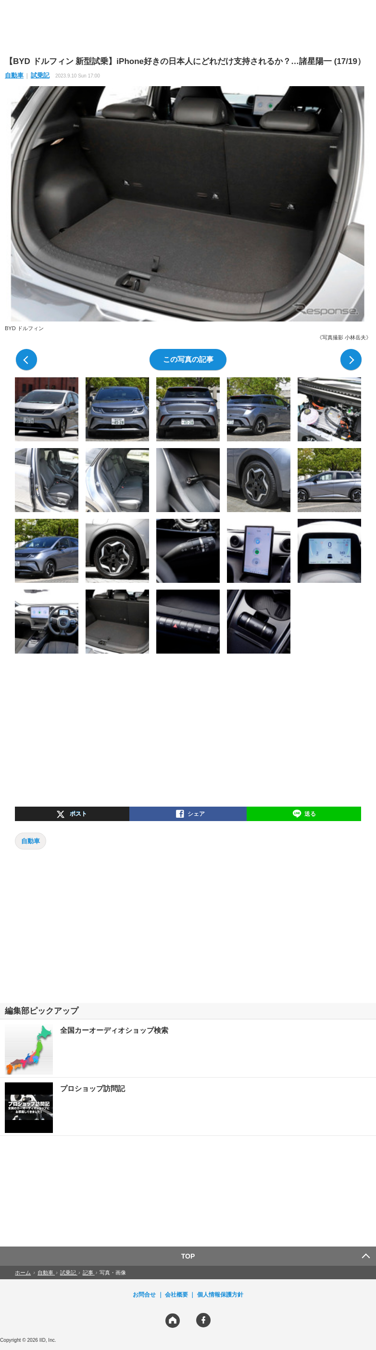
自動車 (14, 75)
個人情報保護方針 (220, 1294)
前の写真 (26, 359)
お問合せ (144, 1294)
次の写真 (351, 359)
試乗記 (40, 75)
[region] (188, 27)
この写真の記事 (188, 359)
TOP (188, 1256)
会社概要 (176, 1294)
